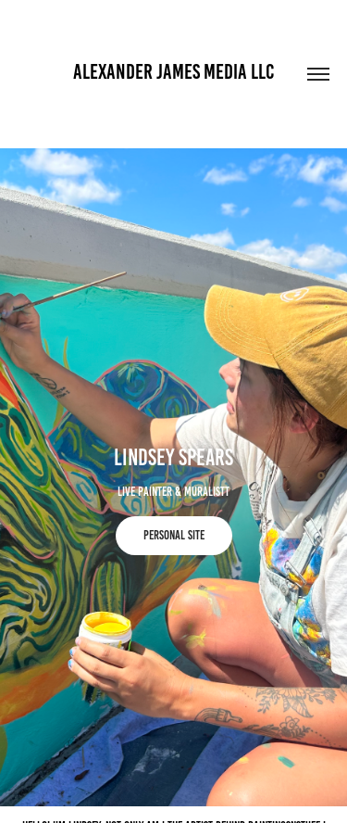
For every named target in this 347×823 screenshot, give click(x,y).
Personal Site (173, 535)
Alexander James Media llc (173, 71)
